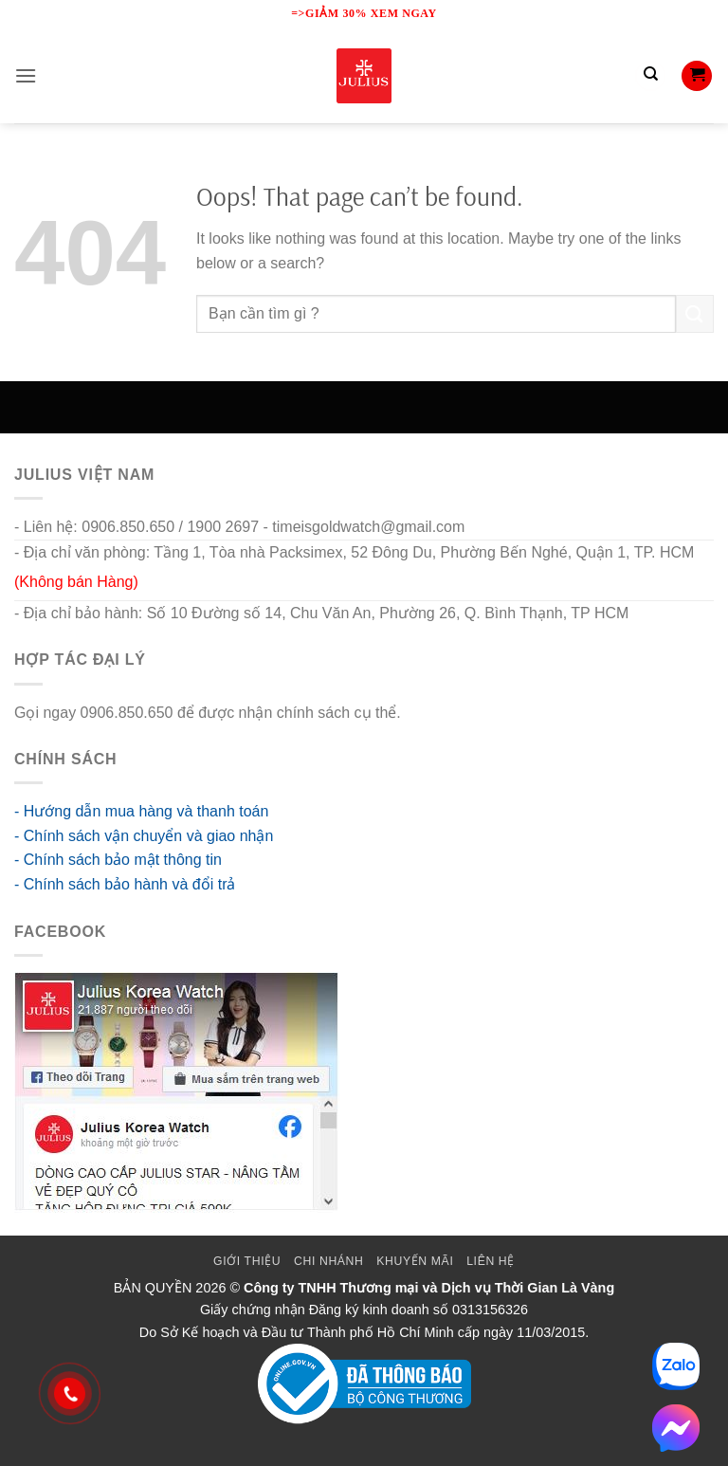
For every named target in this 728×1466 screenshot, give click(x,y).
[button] (25, 75)
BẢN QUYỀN (153, 1287)
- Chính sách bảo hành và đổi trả (124, 884)
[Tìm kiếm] (650, 76)
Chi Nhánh (328, 1261)
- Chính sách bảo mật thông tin (118, 860)
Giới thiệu (247, 1261)
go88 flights (443, 713)
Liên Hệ (490, 1261)
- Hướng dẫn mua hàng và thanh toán (141, 811)
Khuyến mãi (414, 1261)
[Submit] (695, 313)
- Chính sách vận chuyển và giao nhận (143, 836)
